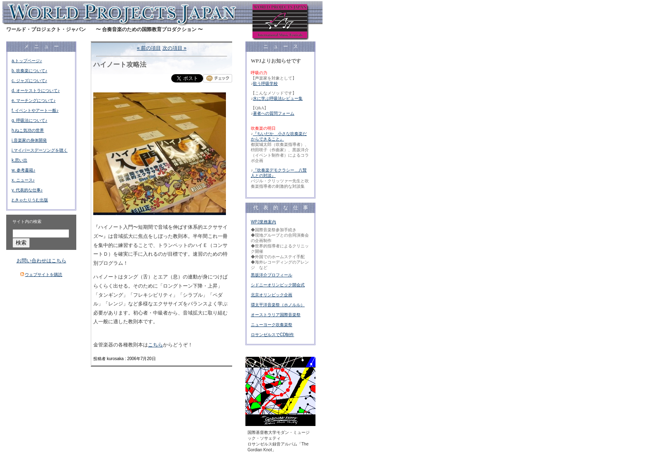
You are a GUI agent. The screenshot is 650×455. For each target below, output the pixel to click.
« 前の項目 (149, 48)
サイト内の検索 (26, 221)
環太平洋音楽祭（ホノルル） (278, 305)
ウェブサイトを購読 (43, 274)
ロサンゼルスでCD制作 (272, 334)
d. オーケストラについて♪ (36, 90)
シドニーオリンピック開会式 (278, 285)
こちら (155, 345)
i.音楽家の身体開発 (29, 140)
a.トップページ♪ (27, 60)
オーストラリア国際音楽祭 (276, 314)
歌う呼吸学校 (265, 83)
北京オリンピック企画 (271, 295)
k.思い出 (19, 160)
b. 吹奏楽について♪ (29, 70)
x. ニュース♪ (23, 180)
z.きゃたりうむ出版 (30, 200)
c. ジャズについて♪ (29, 80)
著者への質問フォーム (273, 113)
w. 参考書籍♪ (23, 170)
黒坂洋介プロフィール (271, 275)
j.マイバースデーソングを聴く (40, 150)
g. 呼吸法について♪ (29, 120)
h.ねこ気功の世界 (28, 130)
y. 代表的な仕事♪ (27, 190)
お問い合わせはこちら (41, 261)
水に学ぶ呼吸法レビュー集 (278, 98)
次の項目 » (174, 48)
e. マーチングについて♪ (34, 100)
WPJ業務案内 (263, 222)
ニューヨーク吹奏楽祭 (271, 324)
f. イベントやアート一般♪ (35, 110)
